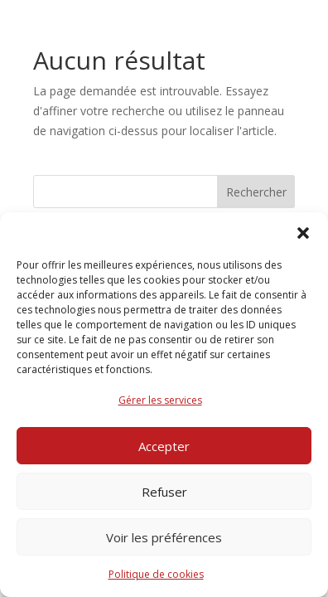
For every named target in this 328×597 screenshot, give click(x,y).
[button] (303, 233)
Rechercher (256, 192)
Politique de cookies (156, 574)
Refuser (164, 491)
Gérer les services (160, 400)
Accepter (164, 446)
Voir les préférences (164, 537)
